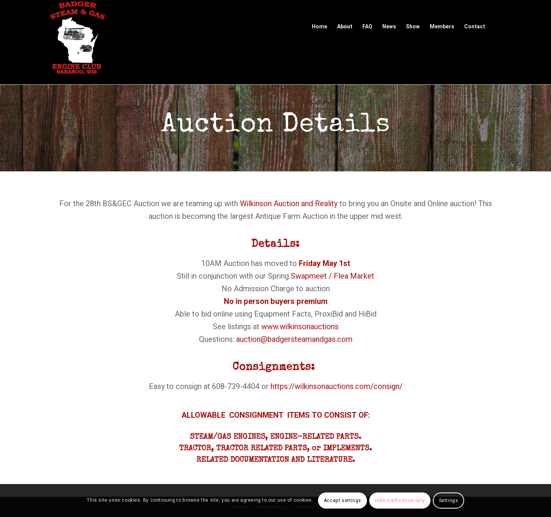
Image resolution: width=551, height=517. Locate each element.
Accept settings (342, 500)
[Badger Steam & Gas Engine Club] (77, 42)
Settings (448, 500)
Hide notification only (400, 500)
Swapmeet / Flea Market (332, 276)
